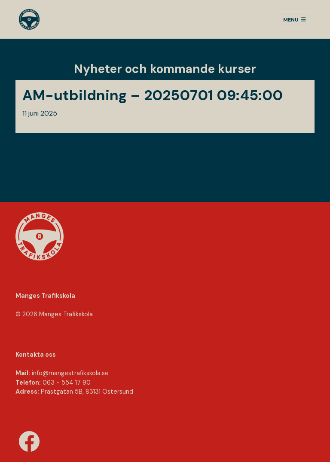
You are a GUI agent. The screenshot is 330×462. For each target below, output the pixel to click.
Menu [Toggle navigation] (294, 19)
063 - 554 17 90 (67, 382)
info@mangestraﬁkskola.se (70, 373)
